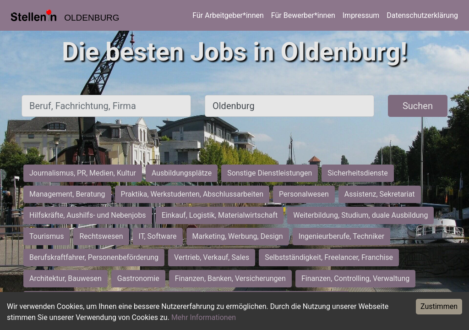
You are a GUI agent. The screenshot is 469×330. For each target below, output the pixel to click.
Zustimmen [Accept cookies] (439, 306)
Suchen (418, 105)
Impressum (361, 15)
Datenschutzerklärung (422, 15)
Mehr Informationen (203, 317)
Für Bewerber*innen (303, 15)
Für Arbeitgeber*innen (227, 15)
